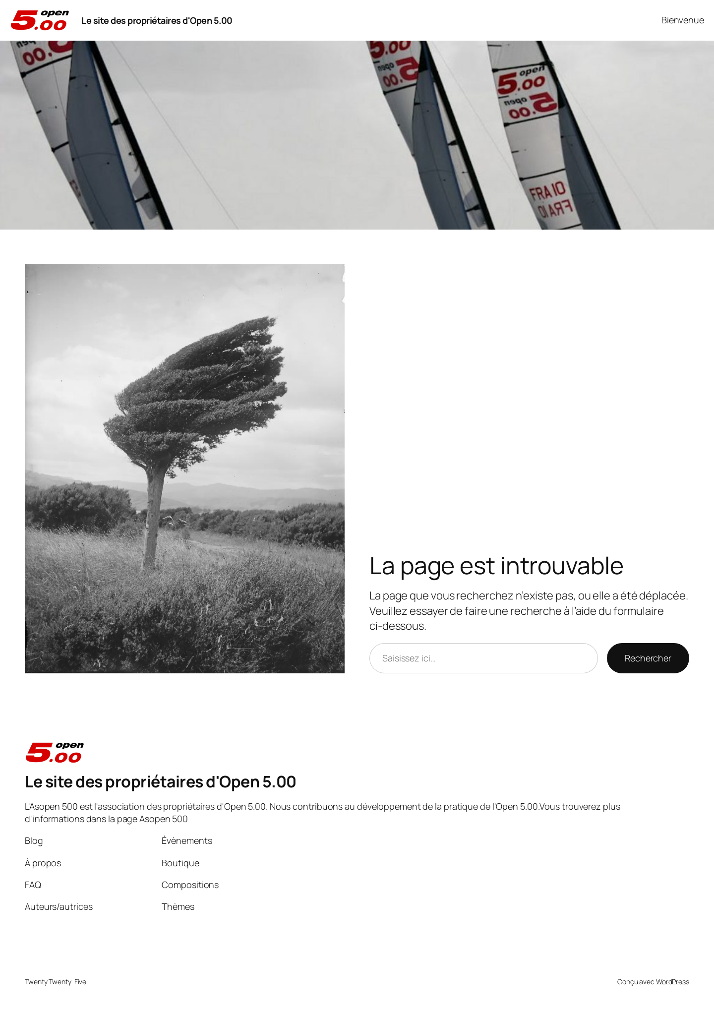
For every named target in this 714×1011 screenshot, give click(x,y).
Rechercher (648, 658)
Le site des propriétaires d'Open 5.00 (157, 20)
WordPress (672, 981)
